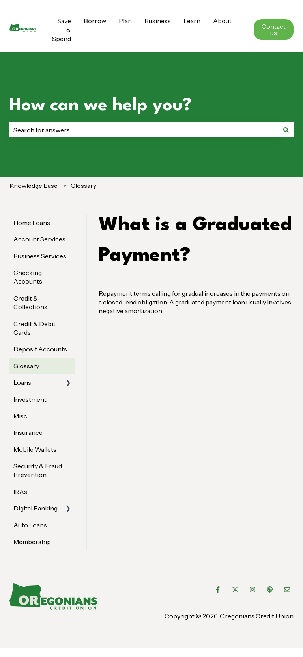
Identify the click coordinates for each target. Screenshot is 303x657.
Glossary (83, 185)
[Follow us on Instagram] (252, 589)
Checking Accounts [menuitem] (27, 277)
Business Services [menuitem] (39, 256)
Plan (125, 21)
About (222, 21)
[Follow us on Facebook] (217, 589)
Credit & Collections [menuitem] (30, 302)
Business (157, 21)
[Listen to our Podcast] (270, 589)
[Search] (286, 129)
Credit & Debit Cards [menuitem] (34, 328)
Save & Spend (61, 30)
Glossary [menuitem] (26, 366)
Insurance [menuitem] (28, 432)
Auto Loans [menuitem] (30, 525)
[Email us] (287, 589)
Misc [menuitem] (20, 416)
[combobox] (144, 129)
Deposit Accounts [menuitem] (40, 349)
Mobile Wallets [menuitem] (34, 449)
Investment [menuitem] (30, 399)
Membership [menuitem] (32, 542)
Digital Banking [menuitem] (35, 508)
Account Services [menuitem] (39, 239)
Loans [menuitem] (22, 382)
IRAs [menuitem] (20, 492)
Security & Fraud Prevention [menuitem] (37, 470)
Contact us (274, 29)
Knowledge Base (33, 185)
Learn (191, 21)
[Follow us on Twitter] (235, 589)
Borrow (95, 21)
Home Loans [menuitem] (31, 222)
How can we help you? (100, 106)
